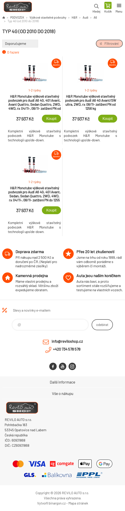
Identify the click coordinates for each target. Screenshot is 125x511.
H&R (74, 17)
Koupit (51, 119)
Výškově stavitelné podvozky (48, 17)
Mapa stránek (78, 503)
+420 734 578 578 (66, 349)
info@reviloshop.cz (67, 341)
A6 (95, 17)
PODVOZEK (17, 17)
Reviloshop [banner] (17, 8)
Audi (85, 17)
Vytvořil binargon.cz (51, 503)
